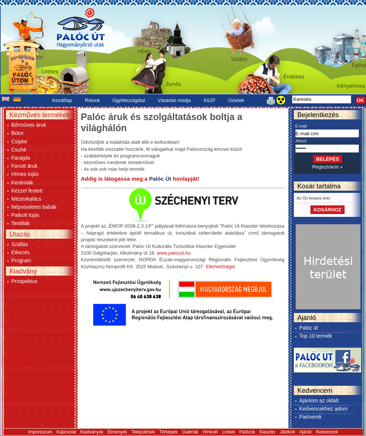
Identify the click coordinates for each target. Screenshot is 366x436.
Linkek (228, 432)
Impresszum (40, 432)
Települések (143, 432)
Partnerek (310, 417)
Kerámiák (22, 182)
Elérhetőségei (220, 266)
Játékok (287, 432)
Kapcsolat (66, 432)
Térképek (168, 432)
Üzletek (236, 100)
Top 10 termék (315, 336)
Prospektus (24, 281)
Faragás (20, 158)
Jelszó (301, 141)
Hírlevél (210, 432)
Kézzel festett (27, 191)
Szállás (19, 244)
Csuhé (18, 150)
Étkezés (20, 252)
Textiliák (20, 223)
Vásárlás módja (174, 100)
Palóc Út (160, 179)
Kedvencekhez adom (323, 409)
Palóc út (308, 328)
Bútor (17, 133)
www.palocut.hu (174, 253)
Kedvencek (327, 432)
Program (21, 260)
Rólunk (92, 100)
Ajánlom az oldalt (319, 400)
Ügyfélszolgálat (129, 100)
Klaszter (267, 432)
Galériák (190, 432)
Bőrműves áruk (28, 125)
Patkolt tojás (25, 215)
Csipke (19, 141)
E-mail (301, 126)
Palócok (247, 432)
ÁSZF (209, 100)
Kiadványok (91, 432)
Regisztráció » (327, 167)
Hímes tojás (25, 174)
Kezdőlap (62, 100)
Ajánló (305, 432)
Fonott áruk (24, 166)
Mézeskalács (26, 199)
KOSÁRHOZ (327, 209)
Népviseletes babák (34, 207)
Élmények (117, 432)
